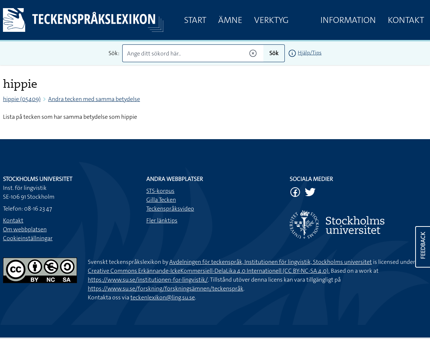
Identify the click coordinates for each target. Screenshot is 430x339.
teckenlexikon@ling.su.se (162, 297)
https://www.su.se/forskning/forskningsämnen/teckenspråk (165, 288)
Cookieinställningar (28, 238)
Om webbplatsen (25, 229)
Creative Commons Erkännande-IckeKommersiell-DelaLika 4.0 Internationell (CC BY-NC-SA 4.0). (209, 271)
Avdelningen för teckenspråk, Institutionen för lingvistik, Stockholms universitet (270, 262)
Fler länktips (161, 220)
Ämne (230, 20)
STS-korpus (160, 191)
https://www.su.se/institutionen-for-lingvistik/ (148, 279)
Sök (274, 53)
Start (195, 20)
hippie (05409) (22, 99)
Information (348, 20)
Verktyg (271, 20)
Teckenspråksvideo (170, 208)
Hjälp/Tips (309, 52)
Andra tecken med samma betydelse (94, 99)
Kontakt (406, 20)
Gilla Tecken (161, 200)
